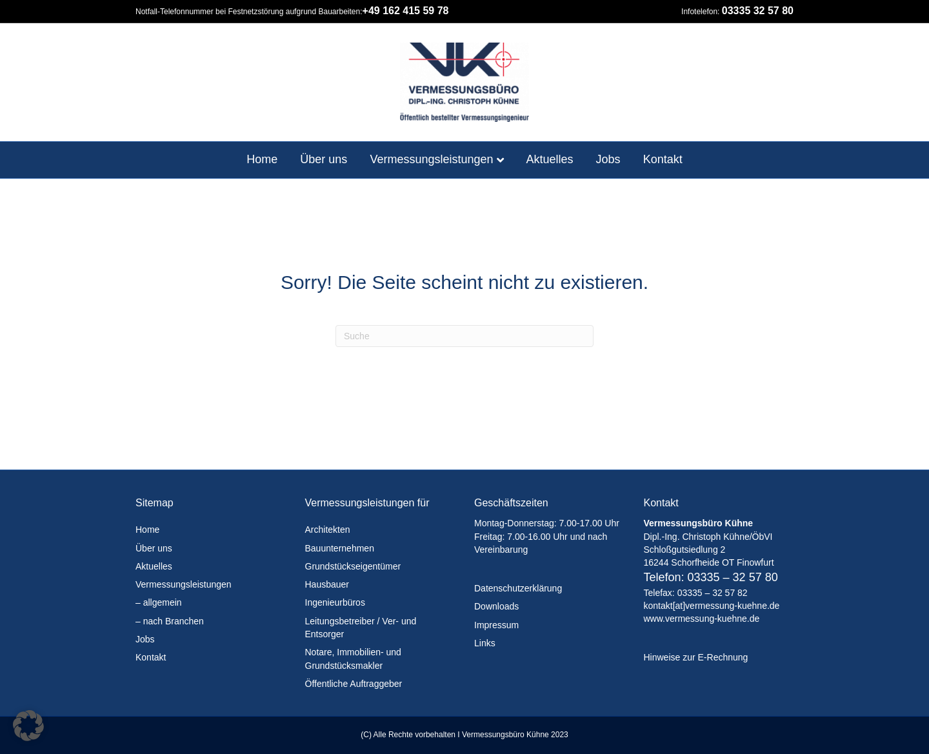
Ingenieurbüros (335, 602)
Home (261, 159)
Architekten (327, 529)
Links (484, 643)
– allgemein (158, 602)
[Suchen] (464, 336)
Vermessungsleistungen (431, 159)
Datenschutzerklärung (518, 588)
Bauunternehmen (339, 548)
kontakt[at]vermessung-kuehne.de (712, 605)
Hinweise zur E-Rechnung (696, 657)
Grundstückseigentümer (353, 566)
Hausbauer (327, 584)
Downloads (496, 606)
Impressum (496, 625)
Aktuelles (550, 159)
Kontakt (663, 159)
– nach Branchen (169, 621)
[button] (28, 725)
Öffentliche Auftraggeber (354, 684)
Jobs (608, 159)
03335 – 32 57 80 (733, 577)
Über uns (323, 159)
